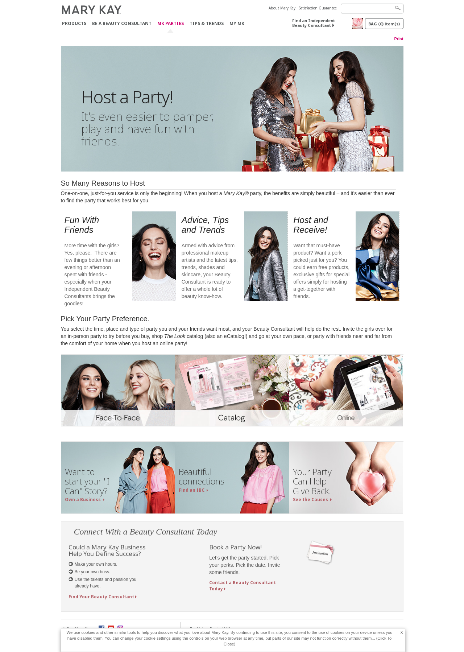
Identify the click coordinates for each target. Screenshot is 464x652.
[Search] (372, 8)
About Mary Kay (282, 8)
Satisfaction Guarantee (318, 8)
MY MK (236, 23)
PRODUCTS (74, 23)
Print (398, 39)
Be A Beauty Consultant (122, 23)
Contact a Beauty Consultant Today (242, 585)
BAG (384, 23)
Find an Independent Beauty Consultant (313, 23)
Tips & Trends (207, 23)
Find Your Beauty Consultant (101, 597)
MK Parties (170, 23)
